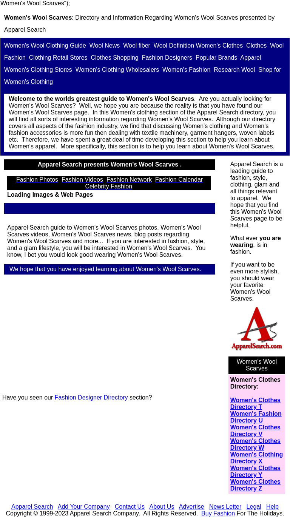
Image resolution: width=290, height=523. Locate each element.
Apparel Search (25, 29)
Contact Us (130, 506)
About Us (162, 506)
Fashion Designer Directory (91, 397)
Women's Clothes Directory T (255, 403)
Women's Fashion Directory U (256, 417)
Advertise (191, 506)
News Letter (225, 506)
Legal (254, 506)
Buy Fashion (218, 513)
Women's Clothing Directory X (256, 457)
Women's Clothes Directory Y (255, 471)
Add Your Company (84, 506)
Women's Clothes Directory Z (255, 485)
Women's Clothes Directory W (255, 444)
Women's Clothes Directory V (255, 430)
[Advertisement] (113, 335)
